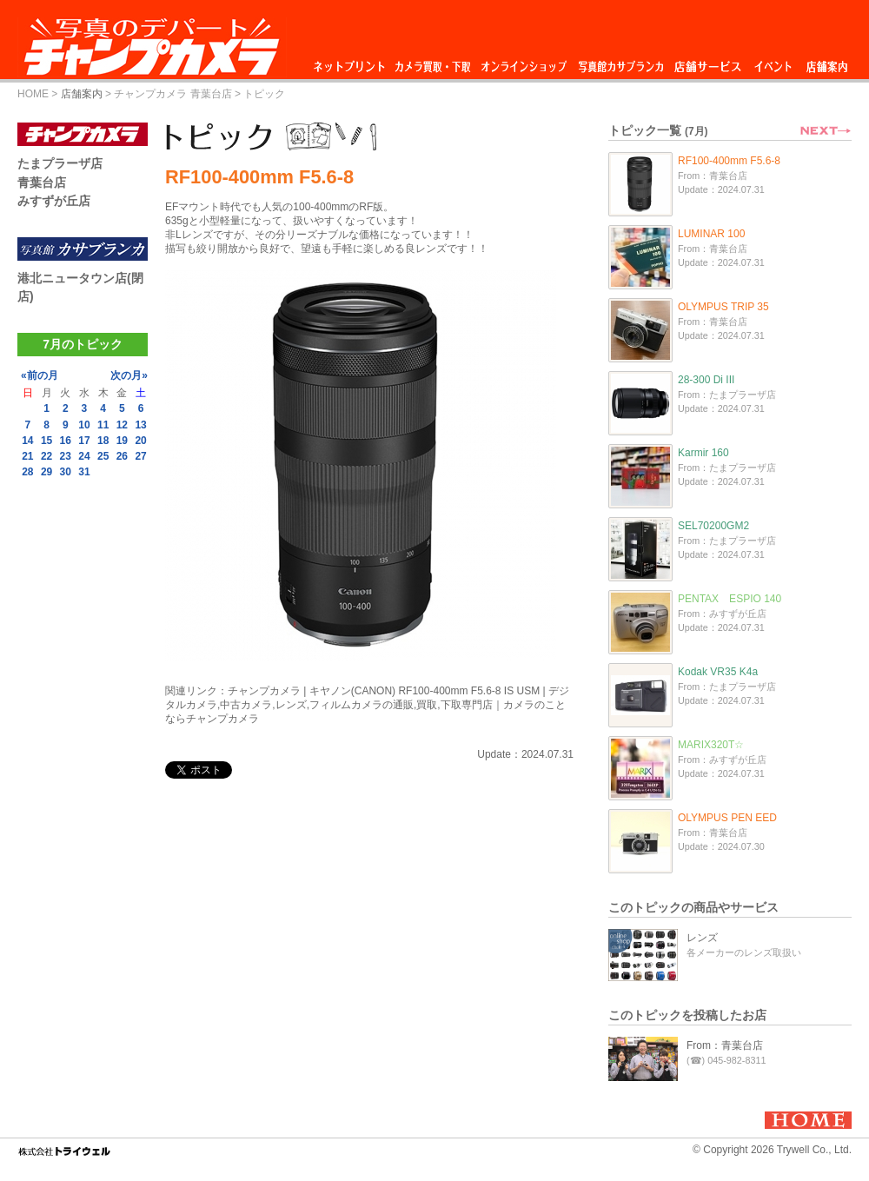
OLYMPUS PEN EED (727, 818)
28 (27, 472)
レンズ (702, 938)
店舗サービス (707, 62)
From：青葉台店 (725, 1045)
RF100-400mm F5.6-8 (729, 161)
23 (65, 456)
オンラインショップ (522, 62)
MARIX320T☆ (711, 745)
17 (84, 441)
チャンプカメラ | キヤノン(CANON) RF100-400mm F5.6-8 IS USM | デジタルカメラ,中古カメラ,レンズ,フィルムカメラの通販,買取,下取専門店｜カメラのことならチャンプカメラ (367, 705)
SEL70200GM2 (713, 526)
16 (65, 441)
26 (122, 456)
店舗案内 (827, 62)
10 (84, 425)
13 (140, 425)
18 (103, 441)
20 (140, 441)
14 (27, 441)
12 (122, 425)
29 (46, 472)
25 (103, 456)
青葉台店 (41, 182)
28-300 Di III (706, 380)
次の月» (129, 375)
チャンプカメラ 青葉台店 (172, 94)
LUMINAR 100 (711, 234)
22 (46, 456)
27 (140, 456)
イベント (773, 62)
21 (27, 456)
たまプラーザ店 (60, 163)
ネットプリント (352, 62)
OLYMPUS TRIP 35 (723, 307)
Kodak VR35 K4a (718, 672)
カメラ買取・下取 (433, 62)
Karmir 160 (703, 453)
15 (46, 441)
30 (65, 472)
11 (103, 425)
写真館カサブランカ (620, 62)
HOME (33, 94)
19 (122, 441)
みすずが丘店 (53, 201)
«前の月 (39, 375)
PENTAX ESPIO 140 (729, 599)
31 (84, 472)
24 (84, 456)
